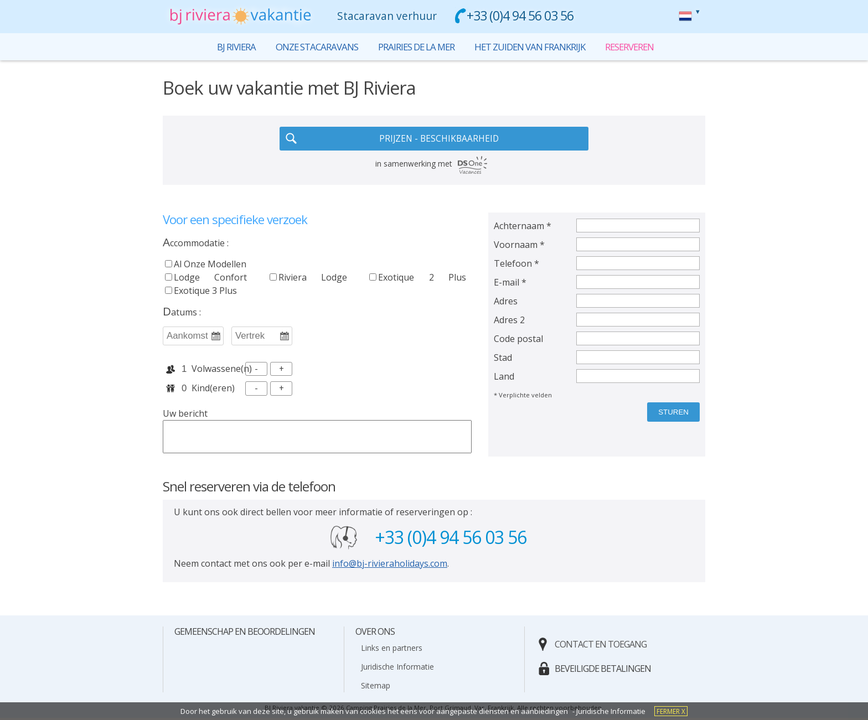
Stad (503, 359)
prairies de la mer (414, 47)
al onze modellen (210, 265)
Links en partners (391, 650)
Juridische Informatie (397, 669)
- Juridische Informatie (608, 711)
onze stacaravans (312, 47)
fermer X (671, 711)
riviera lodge (308, 278)
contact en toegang (601, 646)
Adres (506, 302)
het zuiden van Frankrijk (532, 47)
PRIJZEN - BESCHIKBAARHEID (439, 139)
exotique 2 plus (417, 278)
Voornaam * (519, 246)
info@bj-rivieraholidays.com (389, 566)
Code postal (518, 340)
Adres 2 (509, 321)
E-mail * (510, 283)
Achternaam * (522, 227)
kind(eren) (213, 390)
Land (504, 377)
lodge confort (206, 278)
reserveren (685, 15)
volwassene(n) (216, 370)
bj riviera (230, 47)
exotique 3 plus (201, 292)
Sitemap (375, 687)
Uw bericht (185, 415)
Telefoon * (516, 264)
